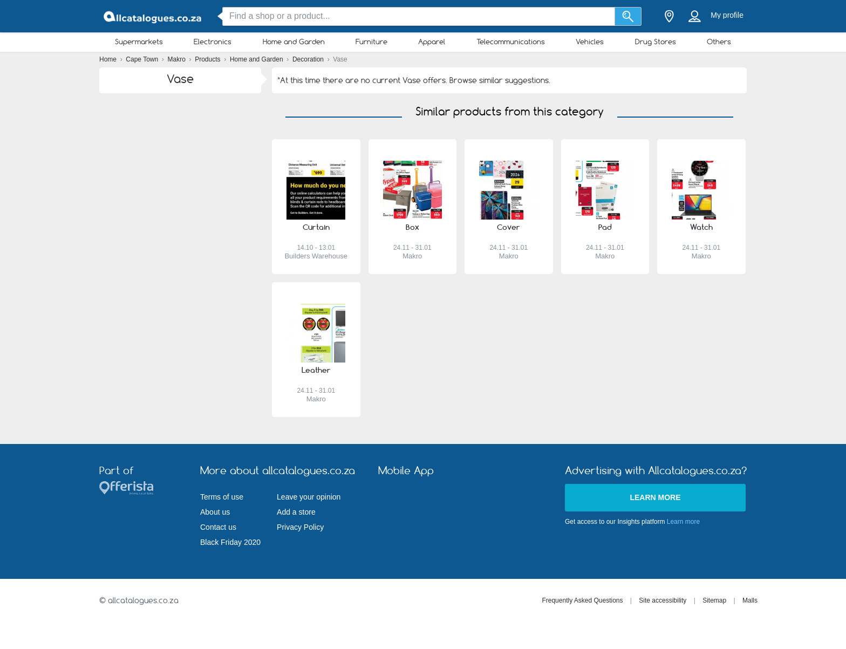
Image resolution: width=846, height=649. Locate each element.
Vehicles (590, 41)
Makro (178, 59)
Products (208, 59)
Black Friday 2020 (230, 542)
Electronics (212, 41)
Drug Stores (655, 41)
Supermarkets (139, 41)
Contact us (218, 527)
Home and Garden (294, 41)
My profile (727, 15)
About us (215, 512)
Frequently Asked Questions (582, 600)
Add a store (296, 512)
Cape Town (143, 59)
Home (108, 59)
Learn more (655, 497)
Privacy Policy (300, 527)
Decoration (308, 59)
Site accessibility (662, 600)
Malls (750, 600)
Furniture (371, 41)
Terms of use (221, 497)
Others (719, 41)
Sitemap (714, 600)
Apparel (431, 41)
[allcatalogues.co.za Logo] (153, 16)
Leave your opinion (308, 497)
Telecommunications (510, 41)
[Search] (628, 16)
